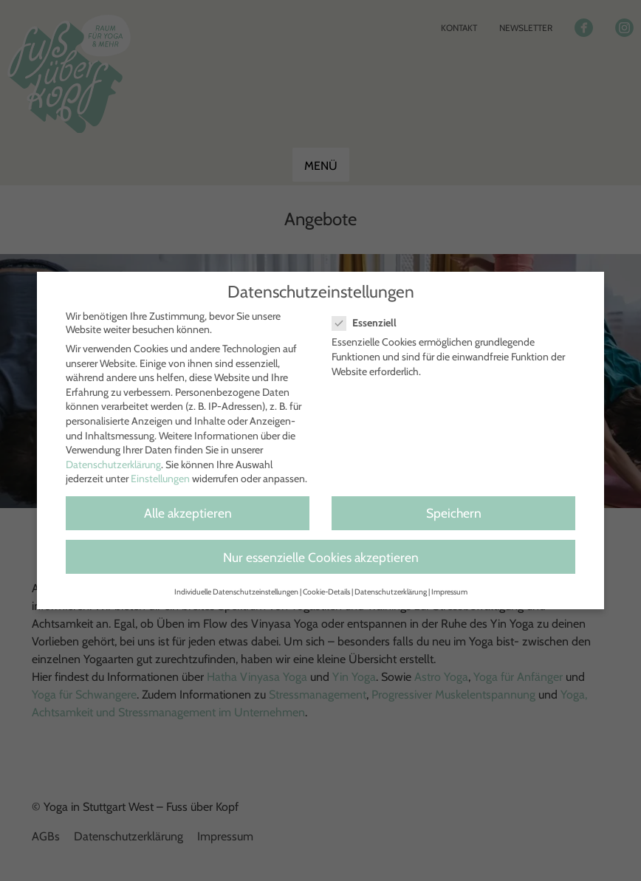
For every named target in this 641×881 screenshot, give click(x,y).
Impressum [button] (449, 592)
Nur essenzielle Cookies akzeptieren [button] (321, 557)
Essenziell (370, 322)
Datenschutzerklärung (113, 464)
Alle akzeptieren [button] (188, 513)
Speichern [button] (453, 513)
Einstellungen (160, 478)
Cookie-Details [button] (326, 592)
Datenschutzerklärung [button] (390, 592)
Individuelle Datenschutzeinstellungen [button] (236, 592)
